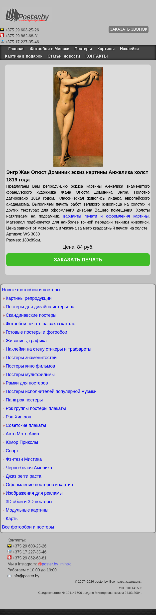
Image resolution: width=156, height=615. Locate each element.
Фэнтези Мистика (24, 459)
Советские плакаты (26, 425)
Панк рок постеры (24, 399)
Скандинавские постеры (31, 315)
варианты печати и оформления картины (106, 216)
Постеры (83, 49)
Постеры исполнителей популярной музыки (51, 391)
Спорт (12, 450)
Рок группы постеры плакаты (36, 408)
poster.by (101, 581)
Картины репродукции (28, 298)
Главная (14, 49)
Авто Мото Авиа (22, 433)
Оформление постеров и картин (39, 484)
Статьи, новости (64, 56)
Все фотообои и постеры (28, 527)
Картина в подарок (23, 56)
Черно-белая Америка (29, 467)
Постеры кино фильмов (30, 366)
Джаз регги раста (23, 476)
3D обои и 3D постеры (29, 501)
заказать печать (78, 259)
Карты (12, 518)
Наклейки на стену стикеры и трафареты (48, 349)
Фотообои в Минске (49, 49)
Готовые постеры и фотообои (36, 332)
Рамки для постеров (27, 383)
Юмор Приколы (22, 442)
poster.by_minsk (54, 564)
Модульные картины (27, 510)
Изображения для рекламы (34, 493)
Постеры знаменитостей (31, 357)
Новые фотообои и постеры (31, 289)
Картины (106, 49)
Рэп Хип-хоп (18, 416)
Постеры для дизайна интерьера (40, 306)
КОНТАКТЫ (96, 56)
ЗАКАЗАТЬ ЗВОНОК (128, 29)
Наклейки (129, 49)
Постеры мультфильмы (30, 374)
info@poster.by (25, 576)
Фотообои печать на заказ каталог (41, 323)
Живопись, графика (26, 340)
